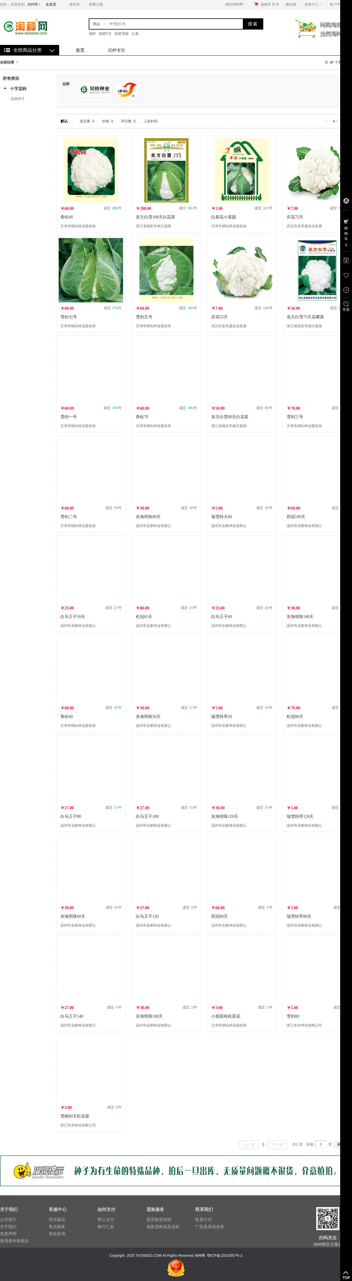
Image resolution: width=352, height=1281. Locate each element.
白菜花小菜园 (223, 217)
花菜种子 (18, 99)
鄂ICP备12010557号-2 (225, 1256)
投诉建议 (57, 1219)
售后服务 (57, 1226)
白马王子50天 (72, 616)
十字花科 (18, 88)
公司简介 (8, 1219)
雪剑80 (293, 1016)
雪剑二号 (68, 517)
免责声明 (8, 1233)
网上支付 (106, 1219)
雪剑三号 (295, 417)
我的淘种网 (235, 4)
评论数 (126, 121)
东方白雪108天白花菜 (155, 217)
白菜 (135, 34)
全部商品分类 (27, 50)
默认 (64, 121)
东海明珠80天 (148, 517)
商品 (96, 24)
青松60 (66, 716)
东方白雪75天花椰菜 (305, 317)
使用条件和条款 (14, 1240)
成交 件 (113, 208)
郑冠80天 (219, 916)
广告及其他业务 (209, 1226)
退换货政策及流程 (163, 1226)
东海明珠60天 (72, 916)
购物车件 (270, 4)
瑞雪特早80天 (299, 916)
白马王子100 (147, 816)
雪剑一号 (68, 417)
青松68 (66, 217)
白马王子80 (70, 816)
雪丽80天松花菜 (74, 1116)
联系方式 (203, 1219)
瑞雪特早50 (221, 716)
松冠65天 (144, 616)
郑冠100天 (296, 517)
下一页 (277, 1144)
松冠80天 (295, 716)
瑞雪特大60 (221, 517)
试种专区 (116, 50)
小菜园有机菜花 (225, 1016)
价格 (105, 121)
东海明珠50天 (148, 716)
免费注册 (96, 4)
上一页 (249, 1144)
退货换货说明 (158, 1219)
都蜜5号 (105, 34)
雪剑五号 (144, 317)
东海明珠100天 (149, 1016)
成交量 (85, 121)
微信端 (291, 4)
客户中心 (338, 4)
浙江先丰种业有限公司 (304, 1025)
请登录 (74, 4)
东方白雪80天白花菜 (229, 417)
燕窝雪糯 (121, 34)
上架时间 (150, 121)
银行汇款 (106, 1226)
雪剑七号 (68, 317)
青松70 (142, 417)
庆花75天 (295, 217)
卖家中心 (313, 4)
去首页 (51, 4)
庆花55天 (219, 317)
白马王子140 (71, 1016)
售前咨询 (57, 1233)
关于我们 (8, 1226)
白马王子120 (147, 916)
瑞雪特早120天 (300, 816)
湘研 (92, 34)
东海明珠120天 (224, 816)
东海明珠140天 (300, 616)
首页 (80, 50)
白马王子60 (221, 616)
